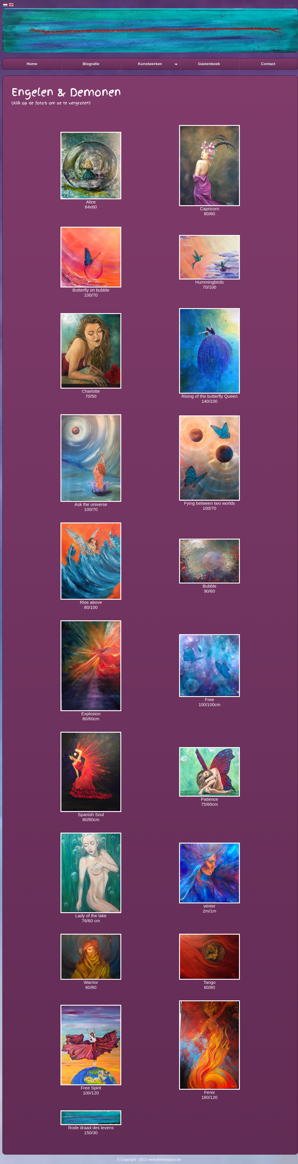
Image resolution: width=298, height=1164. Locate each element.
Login (289, 4)
